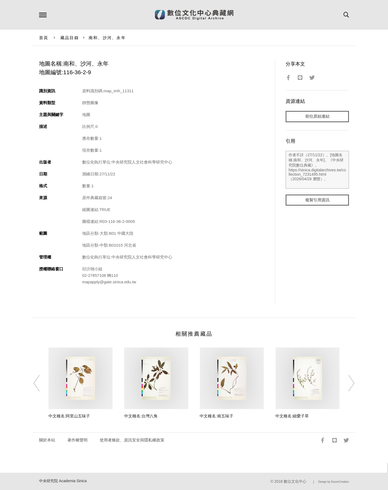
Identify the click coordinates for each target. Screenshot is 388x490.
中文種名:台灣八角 (141, 416)
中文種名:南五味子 (216, 416)
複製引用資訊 (317, 200)
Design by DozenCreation (333, 481)
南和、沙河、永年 (107, 37)
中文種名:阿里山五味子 (69, 416)
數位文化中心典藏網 (194, 15)
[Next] (346, 383)
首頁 (43, 37)
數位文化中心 (295, 481)
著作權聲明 (77, 440)
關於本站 (47, 440)
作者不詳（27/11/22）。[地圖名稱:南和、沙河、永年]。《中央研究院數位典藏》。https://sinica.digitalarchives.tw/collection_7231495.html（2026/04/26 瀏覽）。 (317, 170)
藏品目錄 (69, 37)
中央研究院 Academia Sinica (63, 481)
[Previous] (41, 383)
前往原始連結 (317, 116)
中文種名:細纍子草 (292, 416)
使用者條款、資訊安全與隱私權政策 (132, 440)
